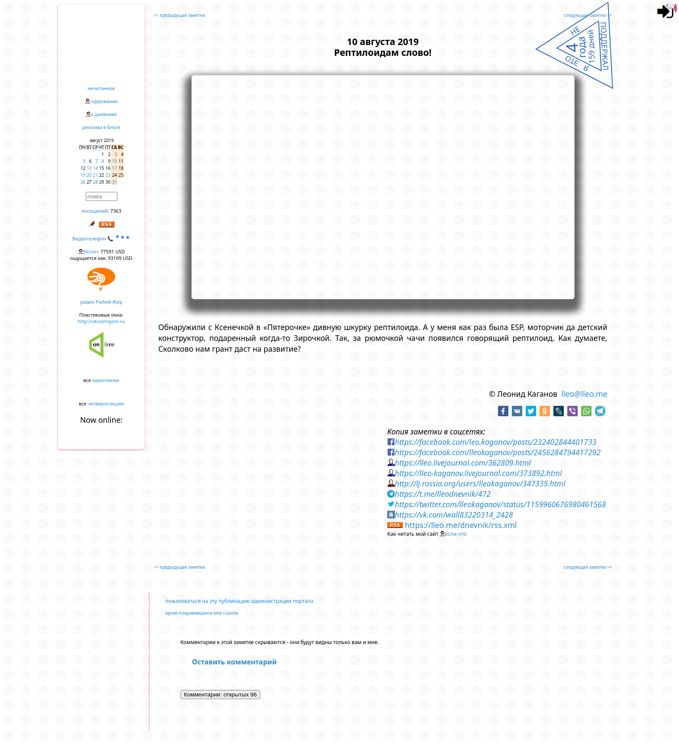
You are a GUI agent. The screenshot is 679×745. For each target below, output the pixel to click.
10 (114, 161)
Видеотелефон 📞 (101, 238)
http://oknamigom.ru (101, 321)
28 (95, 182)
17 (114, 168)
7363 (115, 210)
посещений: (95, 210)
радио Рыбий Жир (101, 301)
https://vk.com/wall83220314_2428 (454, 514)
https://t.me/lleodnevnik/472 (443, 494)
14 (95, 168)
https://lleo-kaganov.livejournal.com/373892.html (478, 473)
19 (83, 175)
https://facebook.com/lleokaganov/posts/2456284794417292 (498, 452)
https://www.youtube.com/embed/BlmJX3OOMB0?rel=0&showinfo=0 (383, 186)
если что (455, 534)
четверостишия (106, 403)
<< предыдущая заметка (179, 15)
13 (89, 168)
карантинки (106, 380)
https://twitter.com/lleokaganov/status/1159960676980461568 (500, 504)
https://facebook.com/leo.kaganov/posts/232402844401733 (495, 442)
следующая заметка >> (588, 15)
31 (114, 182)
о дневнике (103, 114)
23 (108, 175)
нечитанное (101, 88)
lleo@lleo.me (584, 394)
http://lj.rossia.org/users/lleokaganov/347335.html (480, 483)
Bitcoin (90, 251)
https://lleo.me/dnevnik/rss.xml (461, 525)
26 (83, 182)
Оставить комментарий (234, 662)
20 (89, 175)
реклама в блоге (101, 127)
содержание (104, 101)
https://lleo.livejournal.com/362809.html (463, 462)
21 (95, 175)
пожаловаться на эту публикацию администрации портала (239, 601)
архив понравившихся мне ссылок (201, 613)
